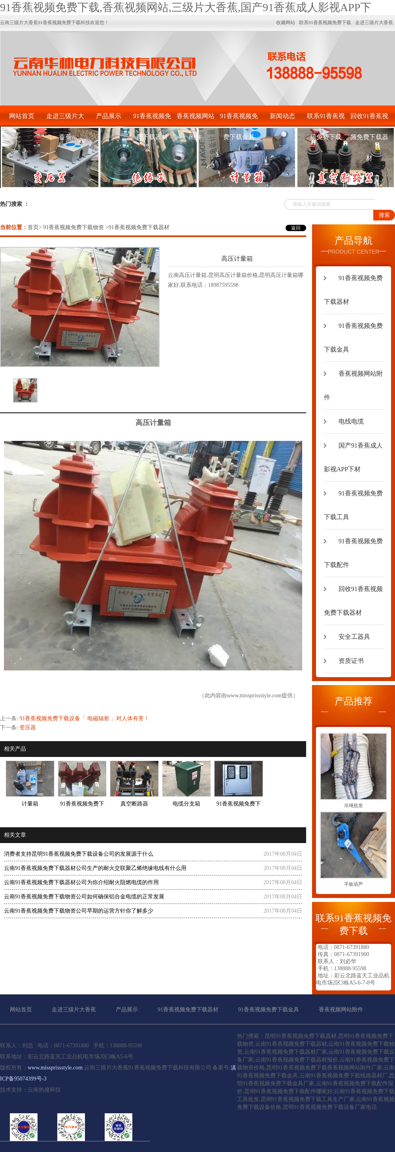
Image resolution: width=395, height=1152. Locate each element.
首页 (33, 227)
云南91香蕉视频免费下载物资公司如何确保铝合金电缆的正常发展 (84, 897)
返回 (296, 228)
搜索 (384, 215)
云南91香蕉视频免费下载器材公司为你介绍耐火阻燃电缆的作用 (81, 882)
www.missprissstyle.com (254, 695)
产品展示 (108, 116)
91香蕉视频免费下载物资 (73, 227)
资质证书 (351, 660)
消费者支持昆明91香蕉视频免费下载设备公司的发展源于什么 (78, 854)
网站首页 (21, 116)
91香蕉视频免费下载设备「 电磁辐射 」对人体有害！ (84, 718)
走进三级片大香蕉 (65, 119)
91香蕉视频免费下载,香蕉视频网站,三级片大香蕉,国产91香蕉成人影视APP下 (185, 7)
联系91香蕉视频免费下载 (326, 119)
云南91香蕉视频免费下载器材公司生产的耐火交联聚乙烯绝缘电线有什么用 (95, 868)
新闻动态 (282, 116)
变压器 (27, 727)
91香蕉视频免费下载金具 (239, 119)
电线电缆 (351, 421)
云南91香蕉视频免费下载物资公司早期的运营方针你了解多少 (78, 911)
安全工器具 (354, 636)
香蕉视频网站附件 (195, 119)
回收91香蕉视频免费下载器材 (369, 119)
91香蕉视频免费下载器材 (152, 119)
